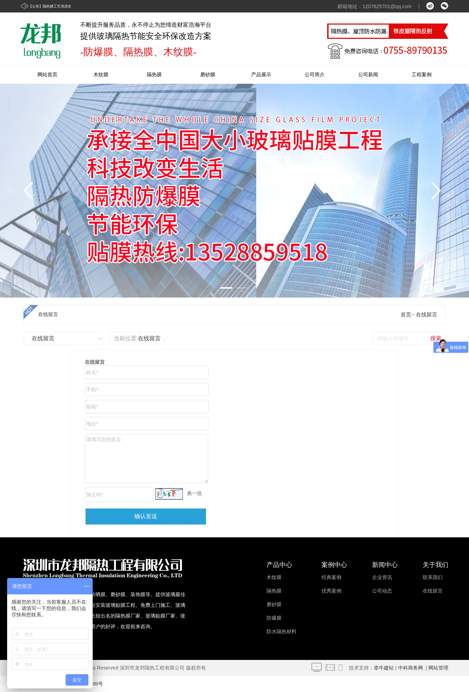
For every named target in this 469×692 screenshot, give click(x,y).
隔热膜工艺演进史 (57, 6)
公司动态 (382, 591)
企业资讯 (382, 577)
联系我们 (433, 577)
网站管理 (438, 668)
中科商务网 (410, 668)
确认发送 (145, 516)
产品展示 (261, 74)
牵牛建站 (384, 668)
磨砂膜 (207, 74)
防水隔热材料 (282, 631)
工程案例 (422, 74)
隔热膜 (154, 74)
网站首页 (47, 74)
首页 (406, 314)
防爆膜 (274, 618)
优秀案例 (331, 591)
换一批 (194, 493)
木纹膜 (100, 74)
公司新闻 (368, 74)
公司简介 (315, 74)
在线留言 (48, 314)
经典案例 (331, 577)
